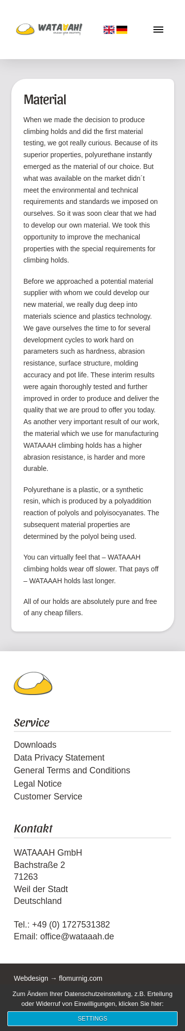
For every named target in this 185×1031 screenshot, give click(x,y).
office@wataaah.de (77, 936)
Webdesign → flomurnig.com (58, 978)
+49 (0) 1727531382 (71, 925)
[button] (158, 29)
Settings (92, 1018)
